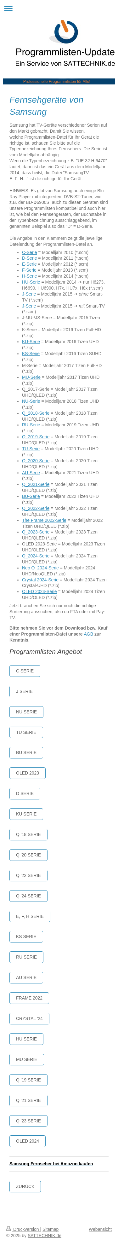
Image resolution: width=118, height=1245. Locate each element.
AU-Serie (31, 472)
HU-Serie (31, 282)
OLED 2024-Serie (39, 591)
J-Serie (29, 294)
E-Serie (29, 264)
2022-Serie (55, 520)
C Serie (25, 670)
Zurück (25, 1186)
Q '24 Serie (28, 895)
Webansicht (100, 1229)
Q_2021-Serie (35, 484)
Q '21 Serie (28, 1100)
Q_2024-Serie (35, 555)
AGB (88, 634)
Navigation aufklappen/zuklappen (59, 8)
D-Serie (29, 258)
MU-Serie (31, 377)
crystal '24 (29, 1018)
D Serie (25, 793)
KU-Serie (31, 341)
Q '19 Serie (28, 1079)
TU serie (26, 732)
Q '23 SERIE (28, 1120)
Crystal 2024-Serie (40, 579)
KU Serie (26, 813)
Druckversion (23, 1229)
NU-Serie (31, 401)
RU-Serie (31, 424)
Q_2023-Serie (35, 531)
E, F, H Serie (30, 916)
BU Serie (26, 752)
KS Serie (26, 936)
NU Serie (26, 711)
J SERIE (24, 691)
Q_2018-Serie (35, 413)
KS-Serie (31, 353)
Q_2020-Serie (35, 460)
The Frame (33, 520)
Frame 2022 (29, 997)
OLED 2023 (27, 772)
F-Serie (29, 270)
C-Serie (29, 252)
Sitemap (50, 1229)
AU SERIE (26, 977)
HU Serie (26, 1038)
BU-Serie (31, 496)
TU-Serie (31, 448)
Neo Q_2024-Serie (40, 567)
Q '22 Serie (28, 875)
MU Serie (26, 1059)
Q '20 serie (28, 854)
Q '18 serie (28, 834)
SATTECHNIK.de (44, 1235)
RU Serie (26, 957)
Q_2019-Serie (35, 436)
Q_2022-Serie (35, 508)
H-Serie (29, 276)
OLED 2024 (27, 1141)
